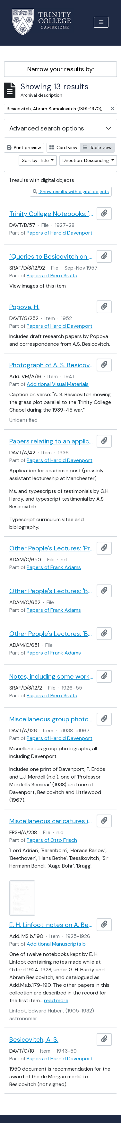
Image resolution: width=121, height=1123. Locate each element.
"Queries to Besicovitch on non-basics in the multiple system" (51, 256)
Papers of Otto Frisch (52, 840)
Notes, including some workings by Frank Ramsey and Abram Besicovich (51, 676)
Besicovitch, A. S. (33, 1039)
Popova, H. (24, 307)
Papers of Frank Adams (54, 567)
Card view (63, 147)
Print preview (24, 147)
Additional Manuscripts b (56, 943)
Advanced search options (46, 128)
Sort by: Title (36, 160)
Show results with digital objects (71, 191)
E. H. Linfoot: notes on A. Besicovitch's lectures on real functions (51, 925)
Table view (97, 147)
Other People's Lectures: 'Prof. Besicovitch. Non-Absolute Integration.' (51, 548)
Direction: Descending (86, 160)
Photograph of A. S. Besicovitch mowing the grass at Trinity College (51, 365)
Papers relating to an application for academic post (51, 441)
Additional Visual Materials (58, 384)
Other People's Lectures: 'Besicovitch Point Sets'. (51, 633)
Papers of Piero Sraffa (52, 275)
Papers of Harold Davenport (59, 232)
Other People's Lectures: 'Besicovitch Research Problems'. (51, 591)
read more (56, 1000)
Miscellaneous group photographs (51, 719)
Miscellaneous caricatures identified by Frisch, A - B (51, 821)
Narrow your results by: (60, 69)
